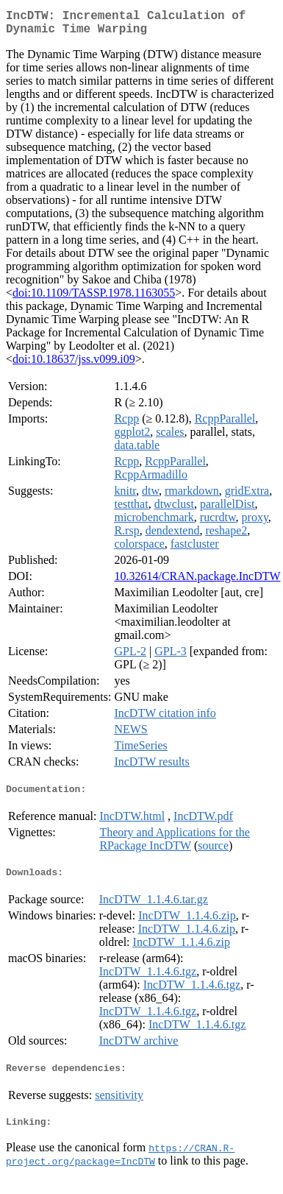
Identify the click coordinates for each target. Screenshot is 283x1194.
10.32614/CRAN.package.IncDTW (197, 582)
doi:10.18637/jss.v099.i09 (73, 364)
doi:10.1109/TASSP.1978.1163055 (93, 298)
